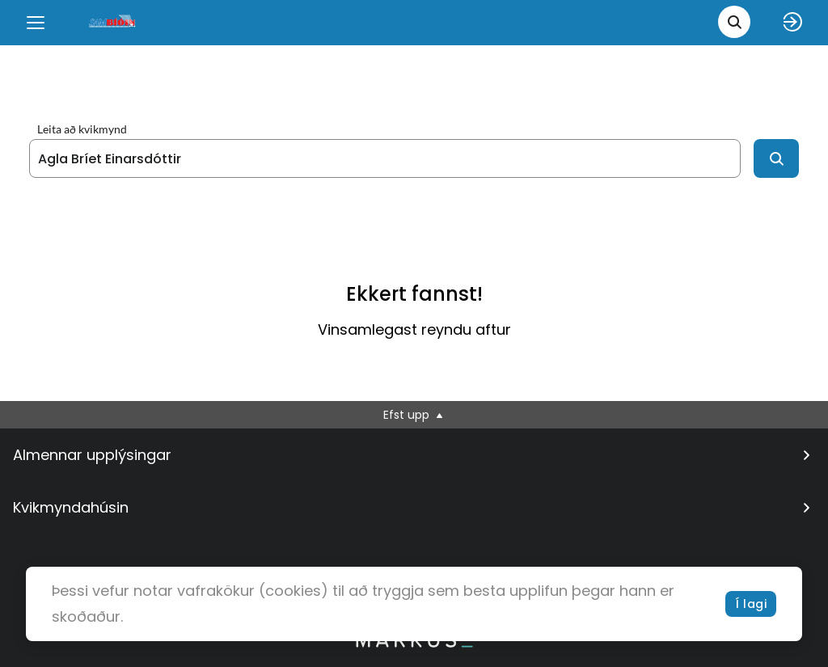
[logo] (113, 22)
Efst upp (414, 415)
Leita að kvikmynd (82, 129)
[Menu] (35, 22)
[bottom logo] (414, 644)
